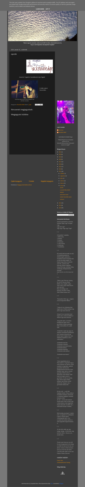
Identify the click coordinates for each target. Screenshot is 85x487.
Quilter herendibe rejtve (66, 197)
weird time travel (64, 194)
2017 (60, 161)
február (62, 183)
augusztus (62, 176)
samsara (62, 199)
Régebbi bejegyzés (47, 181)
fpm (52, 483)
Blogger (61, 483)
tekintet (62, 192)
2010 (60, 207)
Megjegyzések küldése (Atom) (24, 185)
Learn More (40, 9)
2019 (60, 157)
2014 (60, 169)
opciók (61, 187)
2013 (60, 171)
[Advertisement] (32, 167)
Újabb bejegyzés (16, 181)
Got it (48, 9)
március (62, 181)
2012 (60, 203)
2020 (60, 154)
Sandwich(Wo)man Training (63, 462)
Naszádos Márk (62, 132)
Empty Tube (60, 460)
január (62, 185)
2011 (60, 205)
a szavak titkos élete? (65, 190)
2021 (60, 152)
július (61, 178)
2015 (60, 166)
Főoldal (31, 181)
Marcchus (61, 130)
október (62, 173)
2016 (60, 164)
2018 (60, 159)
